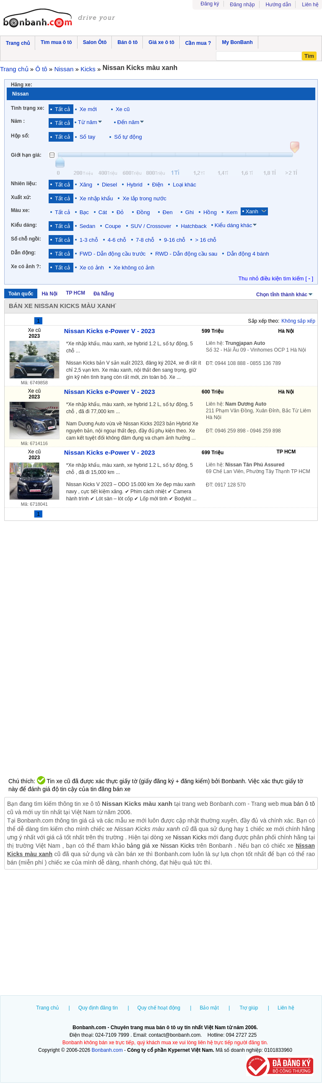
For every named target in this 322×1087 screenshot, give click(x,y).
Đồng (145, 212)
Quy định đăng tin (98, 1008)
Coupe (113, 226)
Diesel (109, 184)
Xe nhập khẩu (96, 198)
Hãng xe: (21, 85)
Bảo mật (209, 1008)
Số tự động (128, 137)
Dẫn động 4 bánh (248, 254)
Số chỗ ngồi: (26, 239)
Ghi (189, 212)
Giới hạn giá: (26, 155)
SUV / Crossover (151, 226)
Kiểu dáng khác (233, 225)
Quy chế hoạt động (159, 1008)
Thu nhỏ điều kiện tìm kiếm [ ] (275, 278)
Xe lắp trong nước (144, 198)
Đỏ (122, 212)
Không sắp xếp (298, 321)
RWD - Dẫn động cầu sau (186, 254)
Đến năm (128, 122)
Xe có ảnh (92, 267)
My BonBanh (237, 42)
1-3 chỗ (89, 240)
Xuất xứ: (21, 197)
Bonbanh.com (107, 1050)
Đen (169, 212)
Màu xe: (20, 210)
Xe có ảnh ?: (26, 266)
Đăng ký (210, 4)
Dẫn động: (23, 253)
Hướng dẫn (278, 5)
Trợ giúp (249, 1008)
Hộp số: (20, 136)
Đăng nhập (242, 5)
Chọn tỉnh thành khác (285, 294)
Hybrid (135, 184)
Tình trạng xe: (27, 108)
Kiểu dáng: (24, 225)
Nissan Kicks (189, 837)
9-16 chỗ (174, 240)
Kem (232, 212)
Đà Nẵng (103, 294)
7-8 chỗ (145, 240)
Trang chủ (47, 1008)
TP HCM (75, 293)
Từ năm (87, 122)
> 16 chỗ (205, 240)
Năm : (18, 121)
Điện (158, 184)
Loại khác (184, 184)
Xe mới (88, 109)
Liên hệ (310, 5)
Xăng (86, 184)
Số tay (88, 137)
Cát (103, 212)
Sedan (88, 226)
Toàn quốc (20, 294)
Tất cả (62, 109)
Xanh (254, 211)
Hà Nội (49, 294)
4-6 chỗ (117, 240)
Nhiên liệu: (24, 183)
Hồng (210, 212)
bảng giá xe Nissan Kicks (160, 845)
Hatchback (193, 226)
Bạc (84, 212)
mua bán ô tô (297, 803)
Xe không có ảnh (134, 267)
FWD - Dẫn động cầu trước (112, 254)
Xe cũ (123, 109)
